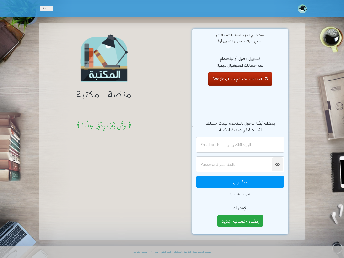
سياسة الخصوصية (202, 252)
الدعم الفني (166, 252)
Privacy (154, 252)
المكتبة (46, 8)
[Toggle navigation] (302, 8)
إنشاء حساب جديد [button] (240, 221)
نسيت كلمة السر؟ (240, 194)
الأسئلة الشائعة (140, 252)
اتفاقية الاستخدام (182, 252)
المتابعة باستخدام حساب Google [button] (240, 79)
